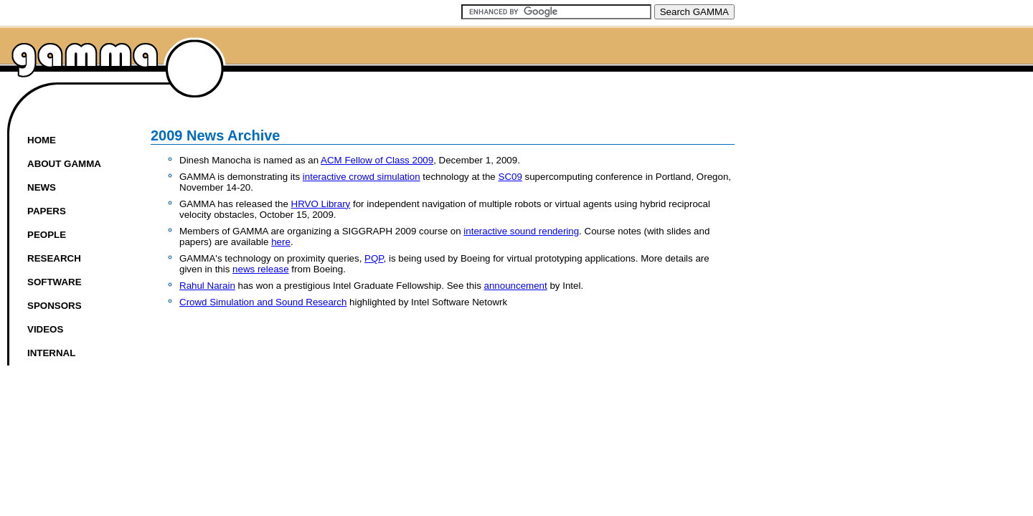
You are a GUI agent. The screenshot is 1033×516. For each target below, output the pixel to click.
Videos (45, 329)
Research (54, 258)
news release (260, 269)
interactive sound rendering (521, 231)
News (41, 187)
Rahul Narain (207, 285)
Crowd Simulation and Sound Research (262, 302)
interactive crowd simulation (361, 176)
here (281, 241)
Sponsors (54, 305)
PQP (373, 258)
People (46, 234)
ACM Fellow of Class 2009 (377, 160)
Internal (51, 353)
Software (54, 282)
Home (41, 140)
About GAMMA (64, 163)
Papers (46, 211)
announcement (515, 285)
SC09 (510, 176)
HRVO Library (321, 204)
